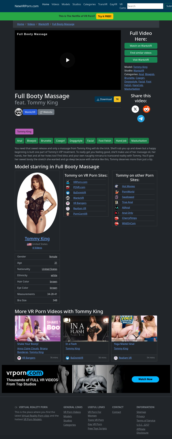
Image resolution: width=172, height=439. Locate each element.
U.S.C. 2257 (143, 425)
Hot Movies (128, 186)
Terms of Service (146, 420)
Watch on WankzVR (141, 45)
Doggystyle (130, 81)
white (54, 275)
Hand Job (138, 85)
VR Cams (123, 6)
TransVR (102, 4)
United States (49, 269)
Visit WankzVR (141, 59)
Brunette (129, 78)
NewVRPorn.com (27, 6)
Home (45, 4)
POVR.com (79, 187)
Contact (116, 412)
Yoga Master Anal (124, 344)
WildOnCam (129, 223)
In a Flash (71, 344)
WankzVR (30, 112)
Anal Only (127, 212)
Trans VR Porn (96, 420)
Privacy (141, 416)
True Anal (127, 202)
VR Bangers (79, 203)
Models (66, 4)
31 (55, 262)
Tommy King (140, 67)
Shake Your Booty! (28, 344)
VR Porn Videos (72, 412)
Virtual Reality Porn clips (35, 415)
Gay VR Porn (95, 424)
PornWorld (128, 191)
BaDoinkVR (79, 192)
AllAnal (126, 207)
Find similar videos (141, 52)
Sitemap (141, 412)
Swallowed (128, 197)
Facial (141, 81)
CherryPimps (129, 218)
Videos (55, 4)
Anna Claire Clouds (28, 348)
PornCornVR (80, 213)
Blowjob (149, 74)
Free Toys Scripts (97, 428)
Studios (77, 4)
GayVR (113, 4)
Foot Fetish (105, 140)
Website (46, 112)
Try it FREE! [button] (104, 16)
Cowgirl (140, 78)
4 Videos (37, 247)
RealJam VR (79, 208)
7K (117, 99)
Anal (141, 74)
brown (53, 281)
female (53, 256)
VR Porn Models (32, 419)
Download (104, 99)
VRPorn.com (80, 182)
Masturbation (132, 89)
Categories (89, 4)
